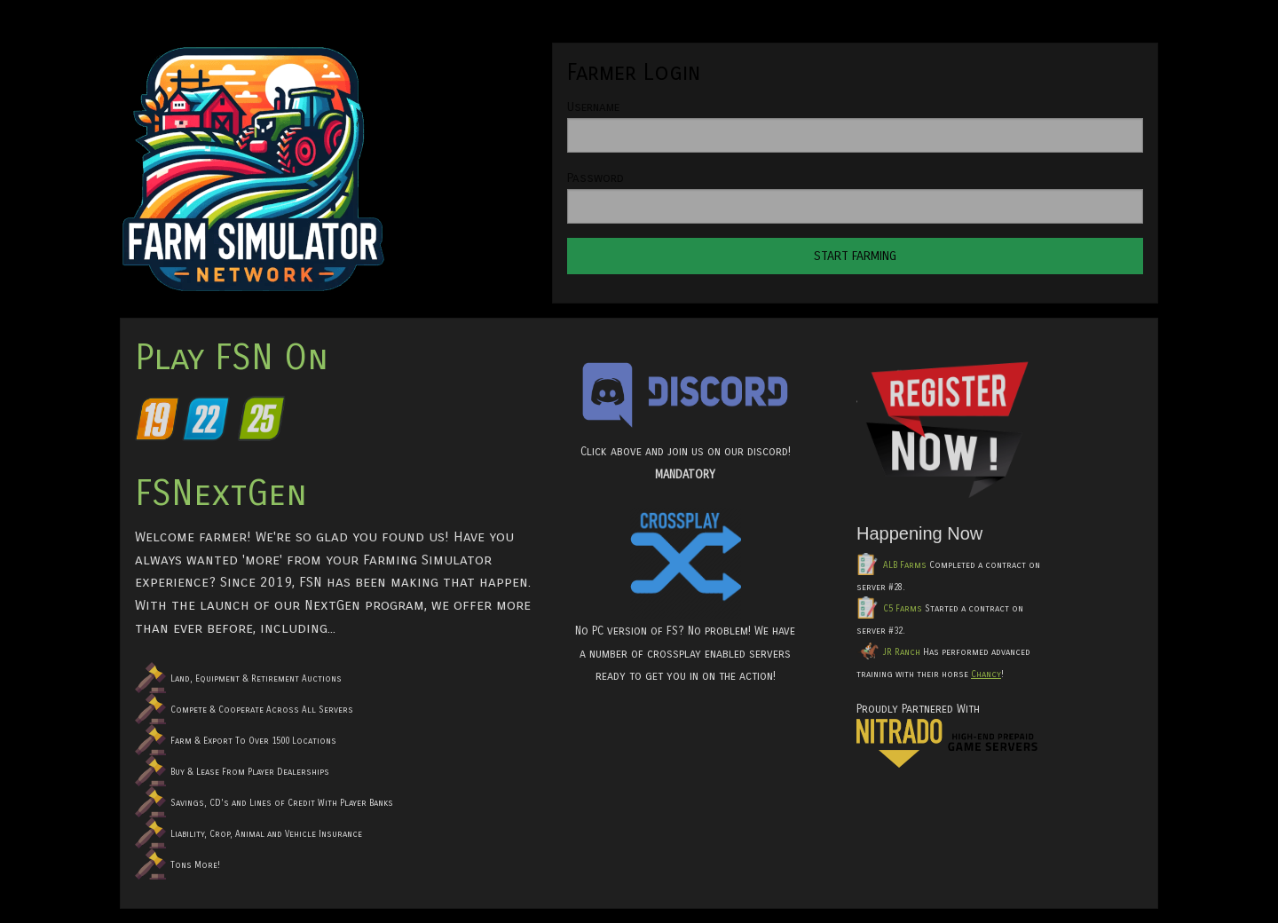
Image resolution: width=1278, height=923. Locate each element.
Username (593, 106)
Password (595, 177)
